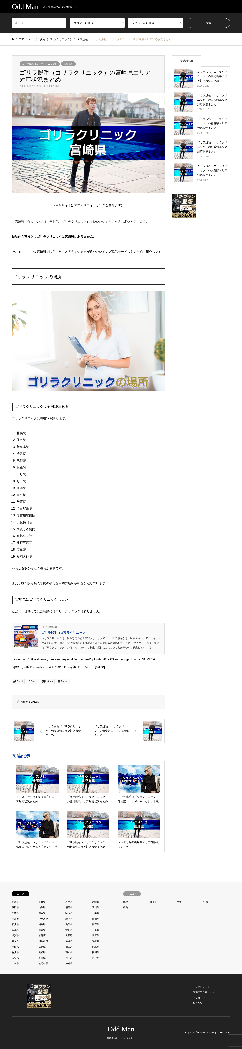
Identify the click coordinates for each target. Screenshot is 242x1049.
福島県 (68, 907)
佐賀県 (15, 957)
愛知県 (68, 930)
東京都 (15, 918)
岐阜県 (15, 930)
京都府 (42, 935)
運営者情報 (112, 1038)
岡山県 (15, 946)
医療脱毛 (68, 64)
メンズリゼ (199, 998)
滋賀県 (15, 935)
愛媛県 (42, 952)
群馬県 (42, 913)
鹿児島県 (43, 963)
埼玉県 (68, 913)
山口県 (68, 946)
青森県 (42, 902)
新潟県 (68, 918)
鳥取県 (68, 941)
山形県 (42, 907)
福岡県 (95, 952)
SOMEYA (34, 701)
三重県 (95, 930)
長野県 (95, 924)
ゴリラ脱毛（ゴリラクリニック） (39, 64)
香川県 (15, 952)
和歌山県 (43, 941)
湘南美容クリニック (203, 992)
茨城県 (95, 907)
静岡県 (42, 930)
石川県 (15, 924)
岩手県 (68, 902)
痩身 (179, 902)
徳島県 (95, 946)
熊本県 (68, 957)
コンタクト (127, 1038)
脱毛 (125, 902)
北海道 (15, 902)
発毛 (125, 907)
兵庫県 (95, 935)
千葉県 (95, 913)
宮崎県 (15, 963)
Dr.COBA (198, 1003)
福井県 (42, 924)
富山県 (95, 918)
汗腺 (205, 902)
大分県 (95, 957)
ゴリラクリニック (202, 986)
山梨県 (68, 924)
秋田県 (15, 907)
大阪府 (68, 935)
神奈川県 (43, 918)
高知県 (68, 952)
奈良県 (15, 941)
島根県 (95, 941)
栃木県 (15, 913)
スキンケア (156, 902)
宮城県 (95, 902)
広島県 (42, 946)
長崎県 (42, 957)
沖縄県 (68, 963)
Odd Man (121, 1029)
